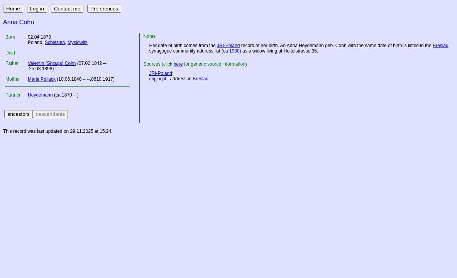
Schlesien (55, 42)
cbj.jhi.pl (157, 78)
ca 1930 (231, 51)
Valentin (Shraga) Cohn (52, 63)
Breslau (441, 45)
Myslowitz (78, 42)
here (178, 64)
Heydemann (40, 95)
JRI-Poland (228, 45)
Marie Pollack (42, 79)
